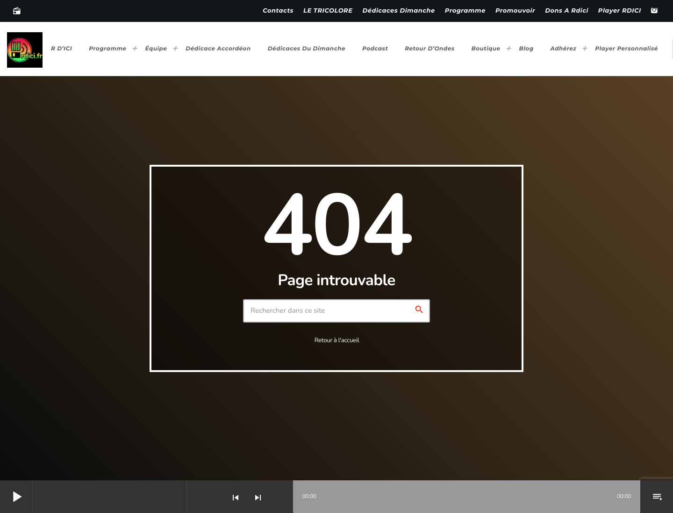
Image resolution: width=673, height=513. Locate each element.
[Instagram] (654, 11)
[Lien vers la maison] (25, 49)
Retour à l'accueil (337, 340)
